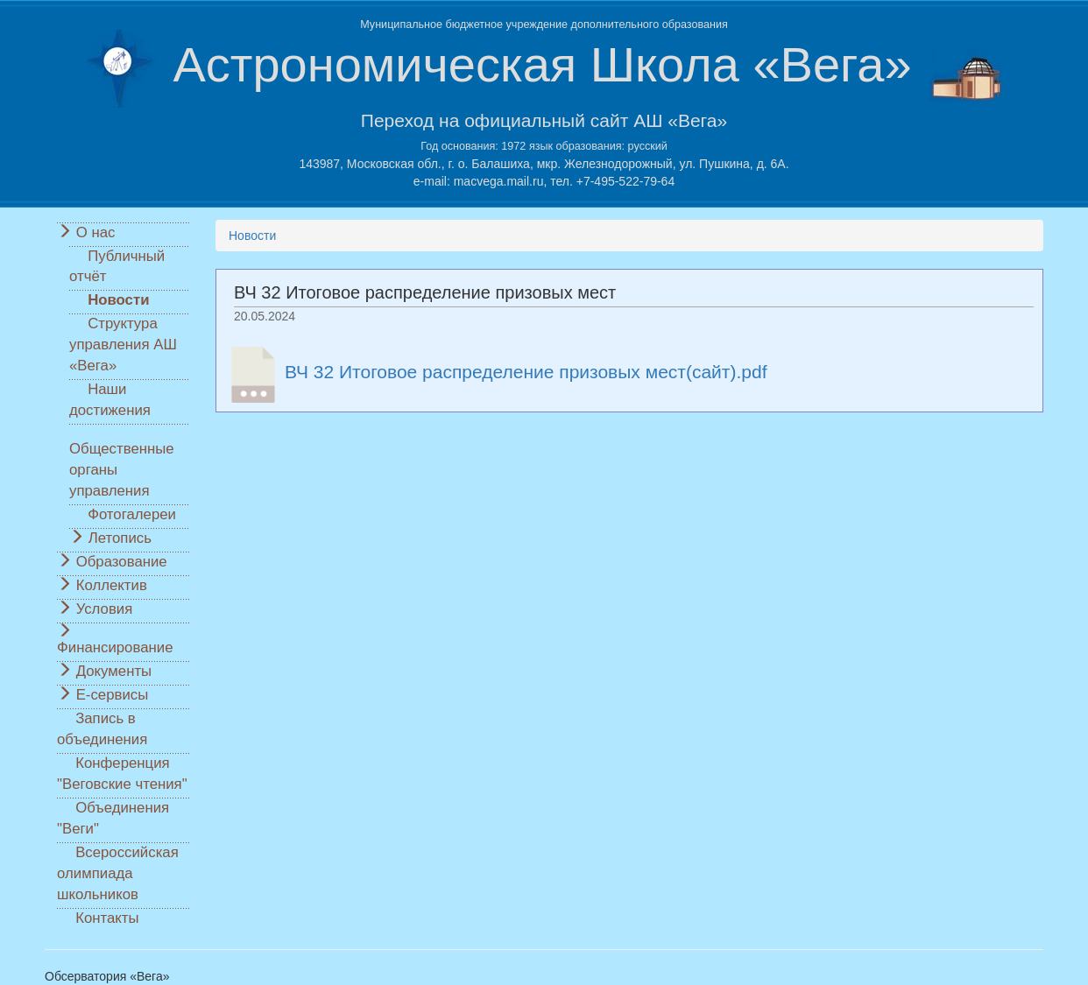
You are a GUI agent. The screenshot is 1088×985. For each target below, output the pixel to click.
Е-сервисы (112, 694)
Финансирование (115, 647)
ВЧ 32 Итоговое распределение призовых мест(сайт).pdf (526, 371)
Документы (114, 671)
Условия (104, 609)
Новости (118, 300)
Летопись (120, 538)
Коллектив (111, 585)
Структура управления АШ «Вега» (123, 344)
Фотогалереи (132, 514)
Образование (121, 561)
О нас (96, 232)
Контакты (106, 918)
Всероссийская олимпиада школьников (118, 873)
